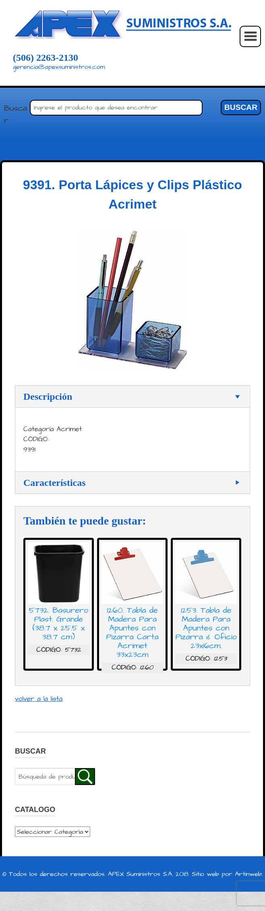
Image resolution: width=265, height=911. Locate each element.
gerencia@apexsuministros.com (59, 66)
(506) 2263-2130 (45, 57)
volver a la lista (38, 699)
